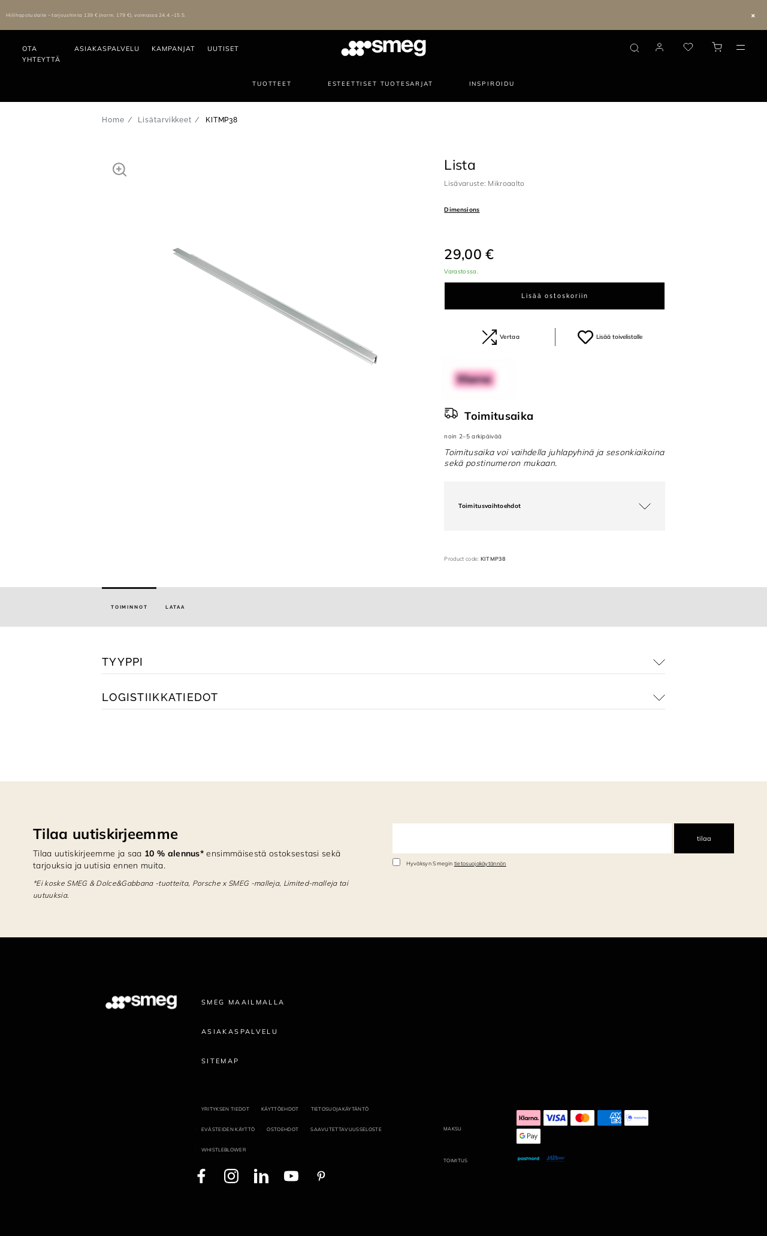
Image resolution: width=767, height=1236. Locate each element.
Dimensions (461, 209)
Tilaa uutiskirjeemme (105, 834)
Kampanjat (173, 48)
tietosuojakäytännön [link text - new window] (480, 863)
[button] (119, 169)
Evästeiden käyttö (228, 1129)
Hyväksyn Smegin (456, 863)
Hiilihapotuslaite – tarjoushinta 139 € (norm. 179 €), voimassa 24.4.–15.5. (96, 15)
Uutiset (223, 48)
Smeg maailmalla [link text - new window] (243, 1002)
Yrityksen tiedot (225, 1109)
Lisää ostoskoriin (554, 296)
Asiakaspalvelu (107, 48)
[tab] (129, 607)
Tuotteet (272, 84)
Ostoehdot (282, 1129)
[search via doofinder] (634, 48)
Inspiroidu (492, 84)
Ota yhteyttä (41, 54)
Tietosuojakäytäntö (340, 1109)
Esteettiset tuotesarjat (380, 84)
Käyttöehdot (280, 1109)
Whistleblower (223, 1150)
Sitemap (220, 1061)
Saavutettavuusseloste (346, 1129)
